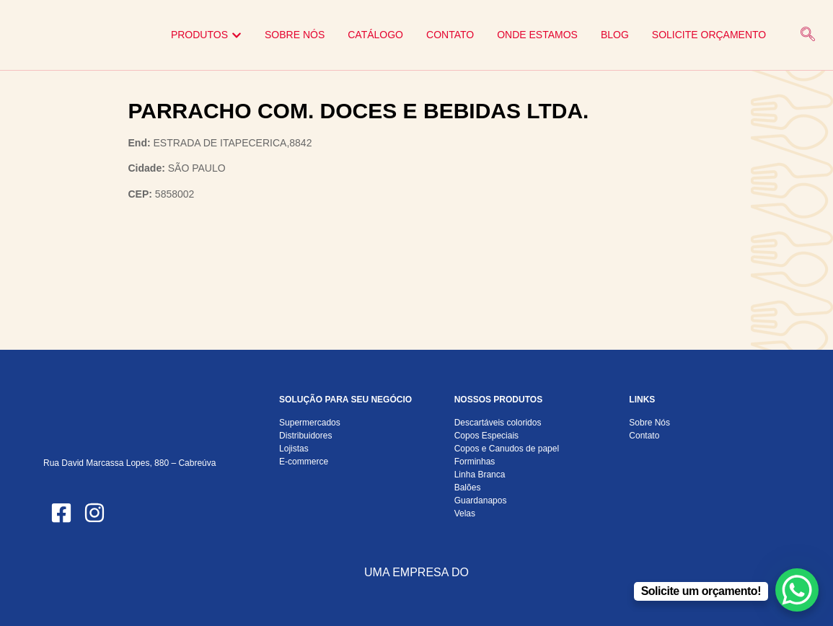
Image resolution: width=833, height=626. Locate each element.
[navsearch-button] (808, 35)
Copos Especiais (486, 436)
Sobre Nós (649, 423)
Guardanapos (480, 500)
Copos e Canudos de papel (506, 449)
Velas (464, 513)
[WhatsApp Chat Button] (797, 590)
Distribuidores (305, 436)
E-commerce (303, 462)
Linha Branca (480, 475)
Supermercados (309, 423)
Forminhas (474, 462)
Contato (644, 436)
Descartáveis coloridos (498, 423)
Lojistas (294, 449)
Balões (467, 487)
